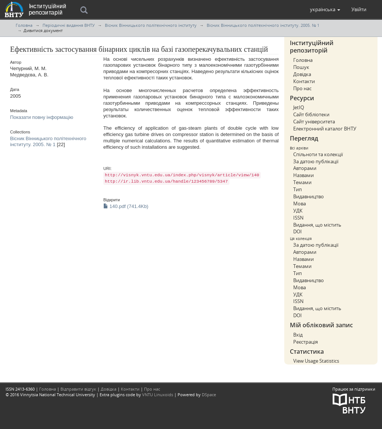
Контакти (304, 81)
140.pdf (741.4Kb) (125, 206)
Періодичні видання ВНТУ (69, 25)
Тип (297, 189)
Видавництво (308, 196)
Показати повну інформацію (41, 117)
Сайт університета (314, 121)
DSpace (209, 394)
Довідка (302, 74)
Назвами (303, 175)
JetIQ (298, 107)
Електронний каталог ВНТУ (324, 128)
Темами (302, 182)
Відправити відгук (78, 389)
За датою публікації (315, 161)
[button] (325, 9)
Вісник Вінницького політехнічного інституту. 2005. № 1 (263, 25)
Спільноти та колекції (318, 154)
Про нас (302, 88)
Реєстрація (305, 341)
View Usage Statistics (316, 360)
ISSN (298, 217)
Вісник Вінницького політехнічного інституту (151, 25)
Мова (299, 203)
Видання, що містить (317, 224)
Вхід (298, 334)
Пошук (301, 67)
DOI (297, 231)
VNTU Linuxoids (157, 394)
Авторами (304, 168)
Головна (24, 25)
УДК (298, 210)
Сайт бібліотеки (311, 114)
